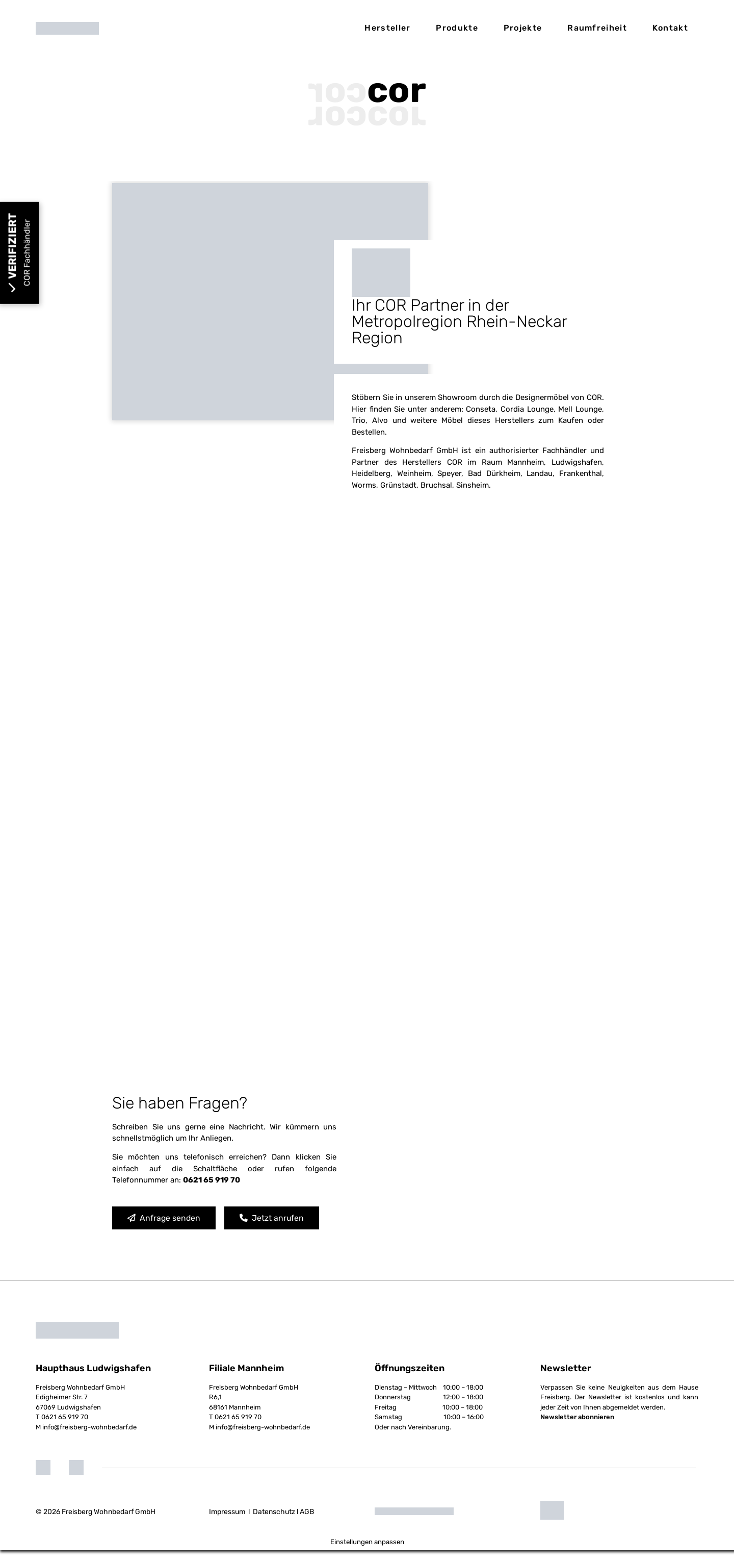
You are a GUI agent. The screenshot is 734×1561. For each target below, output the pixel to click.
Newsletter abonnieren (577, 1428)
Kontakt (670, 28)
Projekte (523, 28)
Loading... (367, 831)
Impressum (227, 1523)
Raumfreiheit (597, 28)
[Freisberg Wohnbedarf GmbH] (479, 1172)
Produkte (457, 28)
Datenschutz (274, 1523)
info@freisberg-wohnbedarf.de (89, 1438)
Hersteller (387, 28)
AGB (307, 1523)
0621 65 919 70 (64, 1428)
